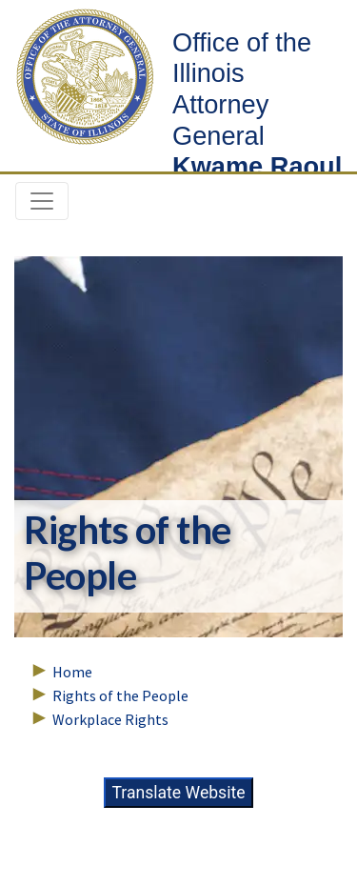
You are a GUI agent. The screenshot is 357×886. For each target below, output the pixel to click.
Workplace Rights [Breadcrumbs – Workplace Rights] (110, 719)
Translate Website (178, 792)
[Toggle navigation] (42, 201)
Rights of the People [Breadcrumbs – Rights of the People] (120, 695)
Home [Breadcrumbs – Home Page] (72, 671)
